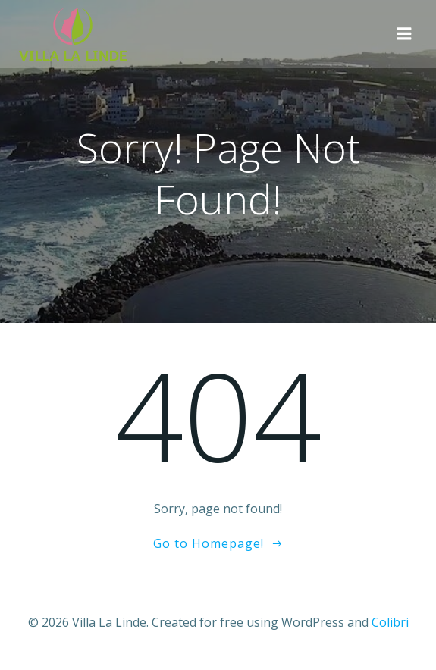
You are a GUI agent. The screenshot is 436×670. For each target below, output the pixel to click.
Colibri (390, 622)
